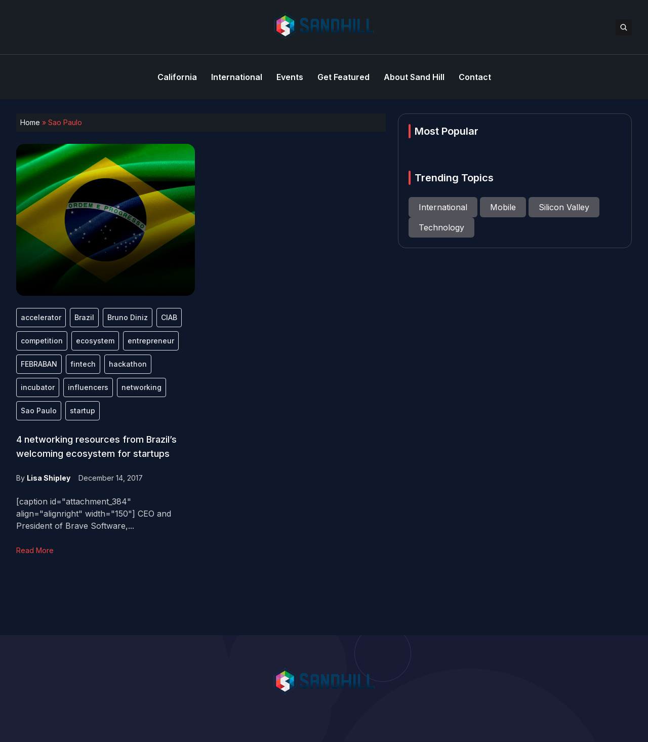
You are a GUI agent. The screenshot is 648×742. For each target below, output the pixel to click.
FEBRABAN (39, 364)
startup (82, 410)
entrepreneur (151, 340)
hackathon (128, 364)
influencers (88, 387)
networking (141, 387)
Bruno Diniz (127, 317)
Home (30, 122)
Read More (35, 550)
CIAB (169, 317)
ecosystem (95, 340)
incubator (38, 387)
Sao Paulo (39, 410)
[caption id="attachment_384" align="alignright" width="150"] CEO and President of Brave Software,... (93, 513)
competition (42, 340)
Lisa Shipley (48, 478)
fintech (83, 364)
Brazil (84, 317)
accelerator (41, 317)
